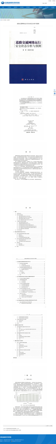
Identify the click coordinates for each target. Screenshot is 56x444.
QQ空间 (34, 31)
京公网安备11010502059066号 (16, 441)
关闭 (51, 425)
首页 (3, 7)
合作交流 (46, 7)
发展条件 (40, 7)
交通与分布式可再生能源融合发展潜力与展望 (13, 430)
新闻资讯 (15, 7)
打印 (47, 425)
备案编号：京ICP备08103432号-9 (5, 441)
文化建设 (52, 7)
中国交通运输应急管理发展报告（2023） (13, 428)
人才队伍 (34, 7)
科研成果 (28, 7)
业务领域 (21, 7)
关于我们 (9, 7)
